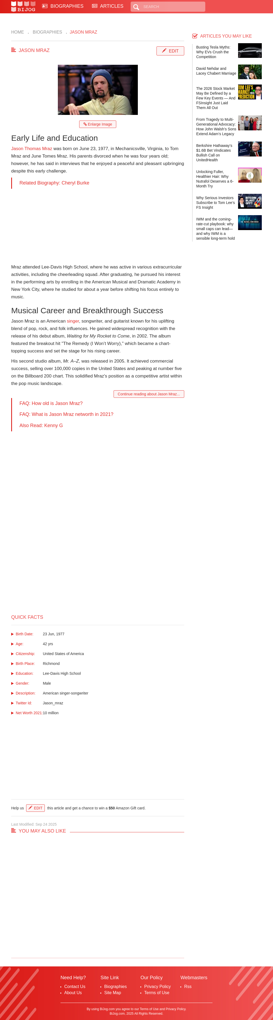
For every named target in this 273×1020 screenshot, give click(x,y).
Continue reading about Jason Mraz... (149, 394)
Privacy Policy (157, 986)
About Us (73, 992)
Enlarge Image (97, 124)
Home (17, 32)
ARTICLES (107, 6)
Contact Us (74, 986)
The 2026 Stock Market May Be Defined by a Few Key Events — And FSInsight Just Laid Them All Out (215, 98)
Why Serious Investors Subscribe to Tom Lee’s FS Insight (215, 203)
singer (73, 321)
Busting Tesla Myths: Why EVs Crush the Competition (213, 52)
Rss (188, 986)
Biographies (46, 32)
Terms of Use (156, 992)
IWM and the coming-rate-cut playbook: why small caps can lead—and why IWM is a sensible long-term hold (215, 228)
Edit (174, 51)
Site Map (112, 992)
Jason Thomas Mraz (31, 148)
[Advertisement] (97, 226)
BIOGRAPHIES (62, 6)
